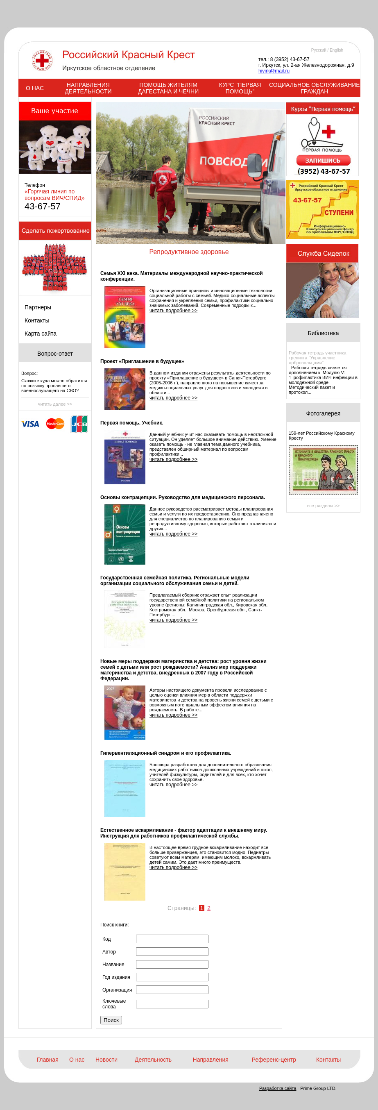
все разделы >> (323, 505)
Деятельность (153, 1059)
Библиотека (323, 333)
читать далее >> (55, 404)
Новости (106, 1059)
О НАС (35, 88)
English (336, 50)
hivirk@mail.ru (274, 71)
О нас (76, 1059)
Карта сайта (41, 333)
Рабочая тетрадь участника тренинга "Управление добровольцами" (317, 357)
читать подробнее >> (173, 310)
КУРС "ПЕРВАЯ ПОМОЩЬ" (240, 88)
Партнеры (38, 307)
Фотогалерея (323, 413)
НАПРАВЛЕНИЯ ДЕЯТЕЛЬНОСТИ (88, 88)
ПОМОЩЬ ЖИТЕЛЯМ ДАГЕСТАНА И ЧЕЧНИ (168, 88)
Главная (47, 1059)
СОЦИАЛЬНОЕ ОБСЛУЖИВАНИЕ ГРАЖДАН (314, 88)
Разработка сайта (277, 1088)
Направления (211, 1059)
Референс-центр (274, 1059)
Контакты (37, 320)
